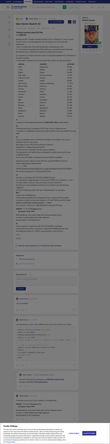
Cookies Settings (74, 435)
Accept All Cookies (89, 435)
